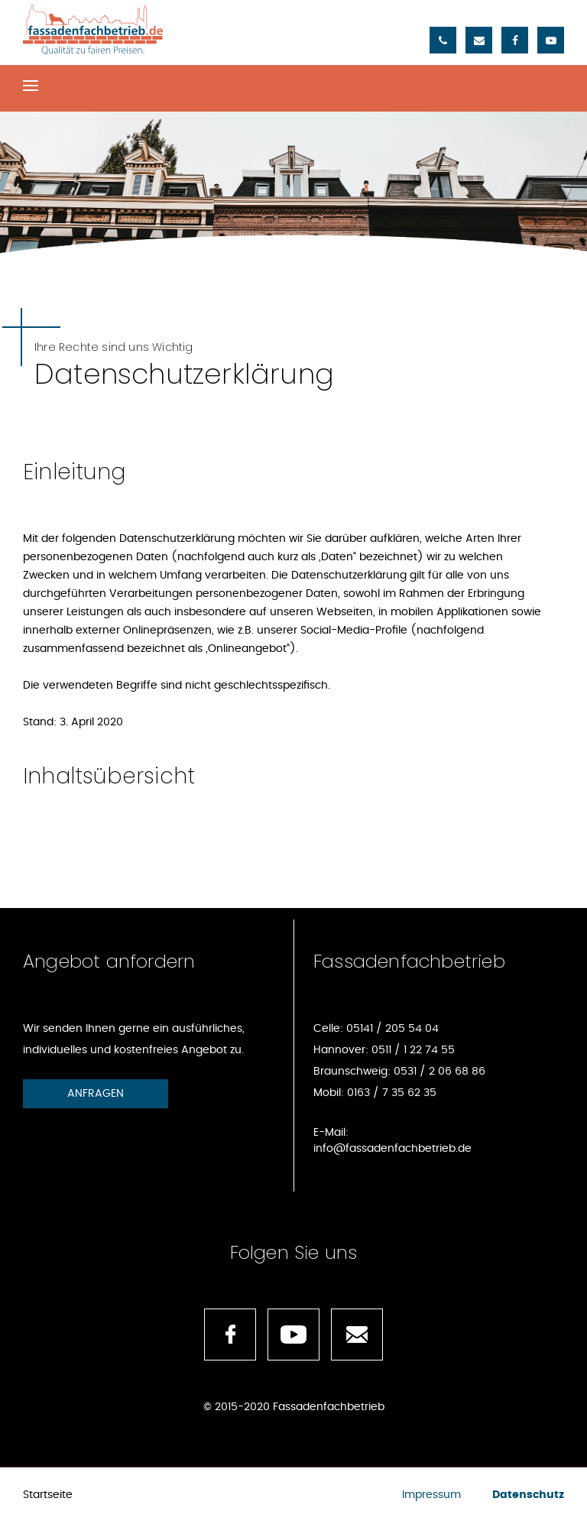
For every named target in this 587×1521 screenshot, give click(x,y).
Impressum (431, 1495)
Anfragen (95, 1093)
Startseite (48, 1495)
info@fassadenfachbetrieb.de (392, 1148)
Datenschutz (528, 1495)
